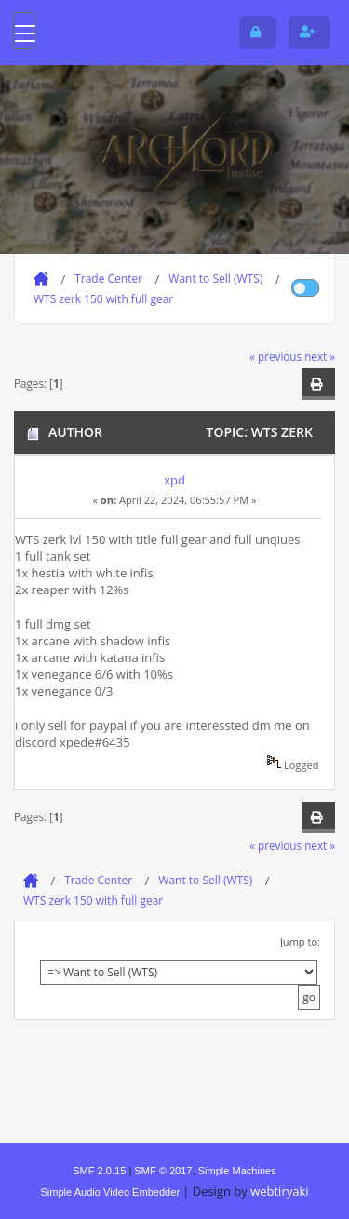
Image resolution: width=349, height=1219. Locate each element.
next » (319, 356)
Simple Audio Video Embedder (110, 1192)
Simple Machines (237, 1170)
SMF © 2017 (163, 1170)
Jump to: (300, 941)
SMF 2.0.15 (99, 1170)
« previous (275, 356)
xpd (174, 479)
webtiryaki (279, 1191)
